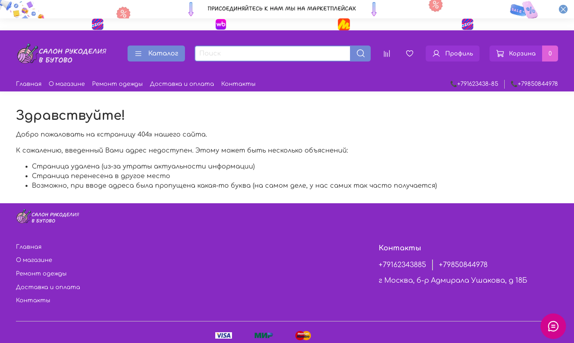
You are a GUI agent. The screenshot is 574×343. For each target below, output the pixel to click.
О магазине (67, 84)
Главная (28, 84)
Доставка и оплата (182, 84)
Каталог (156, 53)
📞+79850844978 (534, 84)
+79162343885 (402, 265)
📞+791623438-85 (474, 84)
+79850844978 (463, 265)
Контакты (238, 84)
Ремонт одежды (117, 84)
